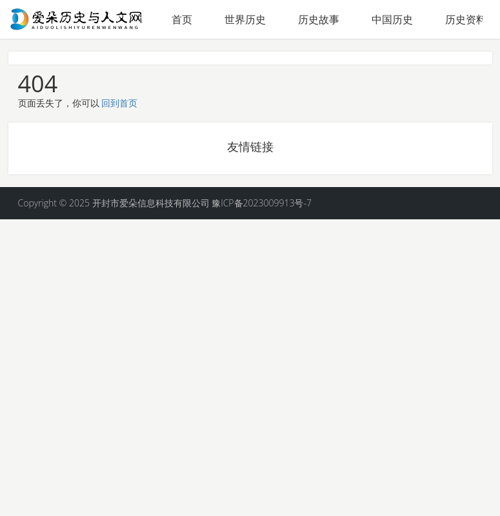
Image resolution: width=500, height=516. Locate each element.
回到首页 (119, 103)
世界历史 (245, 19)
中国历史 (392, 19)
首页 (182, 19)
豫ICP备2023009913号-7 (262, 203)
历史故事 (318, 19)
